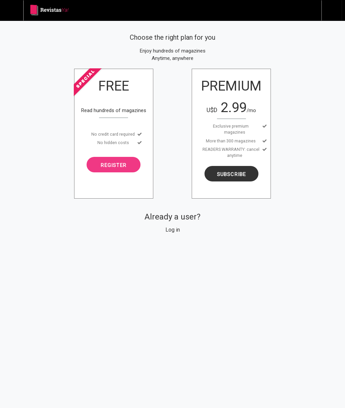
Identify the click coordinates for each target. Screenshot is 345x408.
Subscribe (231, 174)
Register (113, 165)
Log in (172, 230)
